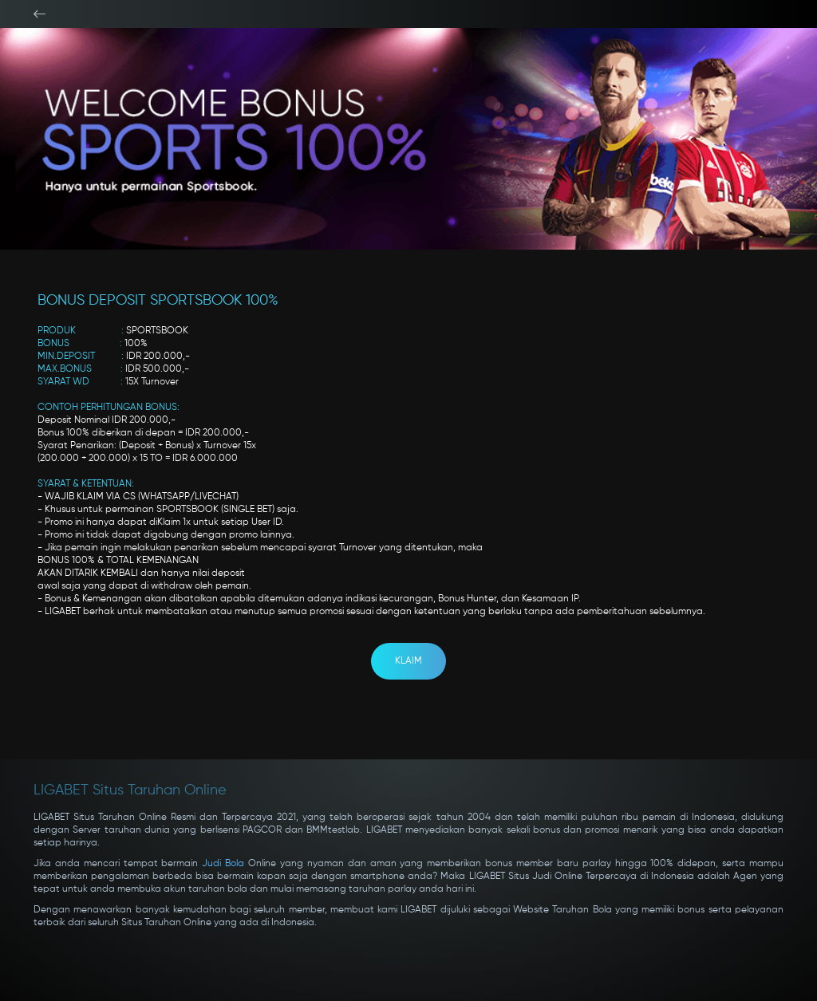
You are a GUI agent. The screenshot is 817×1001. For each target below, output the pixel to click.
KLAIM (408, 661)
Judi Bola (223, 864)
